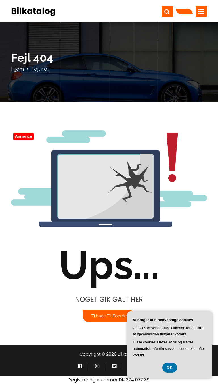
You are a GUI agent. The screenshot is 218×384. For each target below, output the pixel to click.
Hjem (17, 69)
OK (170, 367)
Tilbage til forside (109, 316)
